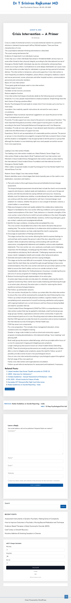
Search (7, 503)
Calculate (35, 567)
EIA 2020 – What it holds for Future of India (23, 379)
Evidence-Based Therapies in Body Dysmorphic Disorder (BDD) (27, 526)
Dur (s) (8, 560)
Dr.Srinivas (35, 38)
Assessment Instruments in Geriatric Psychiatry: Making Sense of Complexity (32, 519)
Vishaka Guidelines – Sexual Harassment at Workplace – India (30, 377)
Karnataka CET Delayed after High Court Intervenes (26, 382)
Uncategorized (9, 389)
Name (10, 458)
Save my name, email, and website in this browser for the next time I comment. (34, 481)
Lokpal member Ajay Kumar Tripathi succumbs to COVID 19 (29, 371)
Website (11, 473)
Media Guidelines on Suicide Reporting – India (24, 385)
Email (10, 465)
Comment (12, 431)
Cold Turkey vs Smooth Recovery (16, 530)
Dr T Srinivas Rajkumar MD (35, 3)
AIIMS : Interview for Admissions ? (20, 374)
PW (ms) (8, 546)
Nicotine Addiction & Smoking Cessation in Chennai (23, 533)
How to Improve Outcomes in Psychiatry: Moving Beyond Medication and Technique (34, 522)
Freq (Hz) (9, 553)
